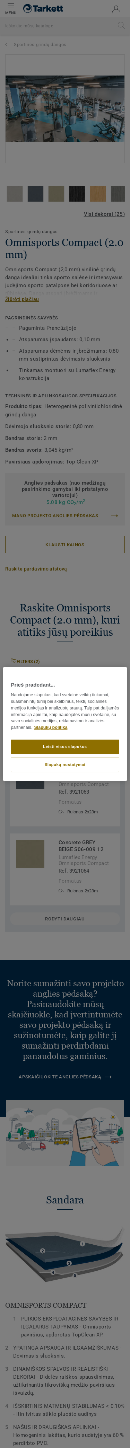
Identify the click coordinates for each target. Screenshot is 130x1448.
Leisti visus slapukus (65, 746)
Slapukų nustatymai (65, 764)
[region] (65, 724)
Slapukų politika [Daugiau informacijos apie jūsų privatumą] (50, 727)
